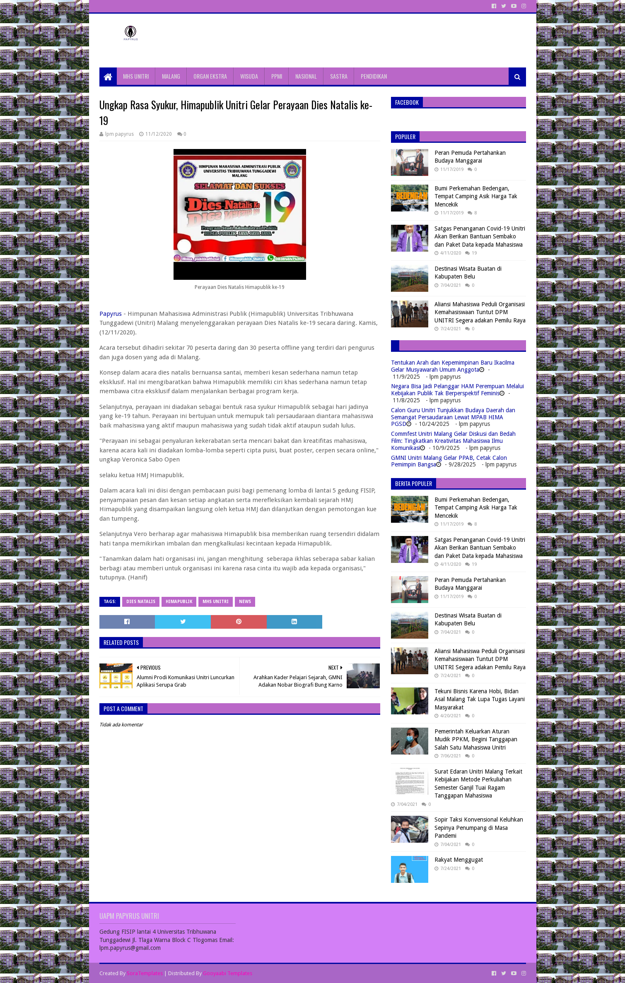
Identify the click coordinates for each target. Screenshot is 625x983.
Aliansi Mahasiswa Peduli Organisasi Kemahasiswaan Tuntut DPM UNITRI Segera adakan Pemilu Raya (480, 312)
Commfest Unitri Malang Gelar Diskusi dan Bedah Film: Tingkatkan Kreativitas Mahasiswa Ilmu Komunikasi (453, 440)
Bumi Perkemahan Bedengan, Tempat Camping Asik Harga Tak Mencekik (475, 196)
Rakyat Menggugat (458, 859)
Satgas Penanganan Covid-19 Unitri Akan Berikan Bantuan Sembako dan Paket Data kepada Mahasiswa (479, 236)
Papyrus (110, 313)
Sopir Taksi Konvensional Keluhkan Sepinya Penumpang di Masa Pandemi (478, 827)
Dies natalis (140, 601)
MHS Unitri (216, 601)
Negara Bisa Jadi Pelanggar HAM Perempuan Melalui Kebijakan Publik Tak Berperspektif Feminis (457, 390)
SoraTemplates (145, 973)
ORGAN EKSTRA (210, 76)
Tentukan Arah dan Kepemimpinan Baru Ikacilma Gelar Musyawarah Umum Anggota (452, 366)
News (245, 601)
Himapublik (179, 601)
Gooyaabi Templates (227, 973)
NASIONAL (306, 76)
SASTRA (338, 76)
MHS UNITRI (136, 76)
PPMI (276, 76)
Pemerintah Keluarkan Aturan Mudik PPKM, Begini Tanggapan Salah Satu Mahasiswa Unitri (475, 739)
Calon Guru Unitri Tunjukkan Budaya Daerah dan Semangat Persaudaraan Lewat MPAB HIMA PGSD (453, 417)
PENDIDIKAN (374, 76)
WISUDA (249, 76)
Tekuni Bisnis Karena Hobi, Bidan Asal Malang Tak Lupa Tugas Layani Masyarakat (479, 699)
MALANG (171, 76)
